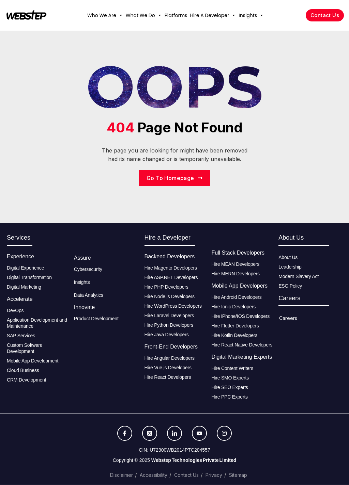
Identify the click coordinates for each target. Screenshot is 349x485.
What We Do (144, 15)
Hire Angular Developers (170, 358)
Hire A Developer (213, 15)
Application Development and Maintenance (37, 323)
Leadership (289, 267)
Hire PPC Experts (229, 397)
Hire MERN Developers (235, 274)
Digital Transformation (29, 277)
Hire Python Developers (169, 325)
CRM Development (26, 380)
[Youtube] (199, 433)
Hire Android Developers (236, 297)
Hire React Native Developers (241, 345)
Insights (251, 15)
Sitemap (238, 475)
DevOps (15, 310)
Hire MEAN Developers (235, 264)
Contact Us (186, 475)
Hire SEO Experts (229, 387)
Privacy (214, 475)
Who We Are (105, 15)
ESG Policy (290, 286)
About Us (288, 257)
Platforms (176, 15)
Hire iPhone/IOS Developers (240, 316)
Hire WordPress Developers (173, 306)
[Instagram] (224, 433)
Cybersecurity (88, 269)
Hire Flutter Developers (235, 326)
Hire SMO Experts (230, 378)
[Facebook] (124, 433)
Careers (288, 318)
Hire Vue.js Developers (168, 368)
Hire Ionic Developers (233, 307)
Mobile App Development (33, 361)
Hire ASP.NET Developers (171, 277)
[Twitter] (149, 433)
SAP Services (21, 336)
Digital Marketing (24, 287)
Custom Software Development (24, 348)
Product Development (96, 319)
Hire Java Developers (167, 335)
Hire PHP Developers (166, 287)
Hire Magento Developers (171, 268)
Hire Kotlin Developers (234, 335)
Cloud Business (23, 370)
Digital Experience (25, 268)
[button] (120, 15)
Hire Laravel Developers (169, 316)
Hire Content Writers (232, 368)
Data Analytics (88, 295)
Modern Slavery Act (298, 276)
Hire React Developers (168, 377)
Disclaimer (121, 475)
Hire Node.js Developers (170, 297)
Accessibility (153, 475)
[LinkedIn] (174, 433)
